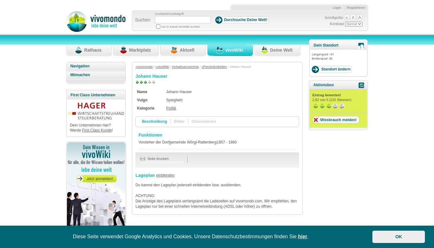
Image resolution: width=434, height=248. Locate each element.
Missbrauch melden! (338, 120)
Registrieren (356, 7)
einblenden (165, 175)
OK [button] (398, 236)
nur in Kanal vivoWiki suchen (180, 26)
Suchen (143, 19)
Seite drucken (154, 159)
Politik (171, 108)
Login (336, 7)
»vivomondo (144, 67)
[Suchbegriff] (183, 19)
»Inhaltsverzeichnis (185, 67)
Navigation (80, 66)
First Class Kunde (97, 130)
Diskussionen (204, 121)
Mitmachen (80, 75)
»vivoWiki (162, 67)
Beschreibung (154, 121)
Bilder (179, 121)
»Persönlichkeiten (214, 67)
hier (302, 236)
